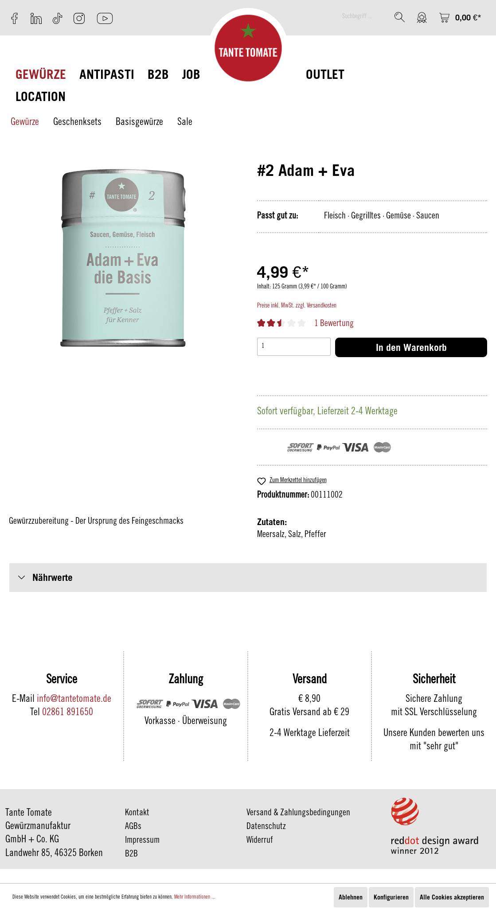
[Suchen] (399, 17)
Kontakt (137, 813)
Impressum (142, 841)
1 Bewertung (334, 324)
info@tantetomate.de (74, 700)
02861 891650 (67, 713)
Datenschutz (266, 827)
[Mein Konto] (421, 17)
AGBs (133, 827)
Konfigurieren (391, 897)
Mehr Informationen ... (194, 897)
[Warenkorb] (460, 17)
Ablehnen (351, 897)
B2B (131, 854)
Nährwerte (52, 577)
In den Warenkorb (411, 347)
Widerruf (259, 841)
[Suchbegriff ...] (363, 17)
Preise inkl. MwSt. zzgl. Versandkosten (296, 306)
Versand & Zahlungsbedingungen (298, 813)
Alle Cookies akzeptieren (452, 897)
